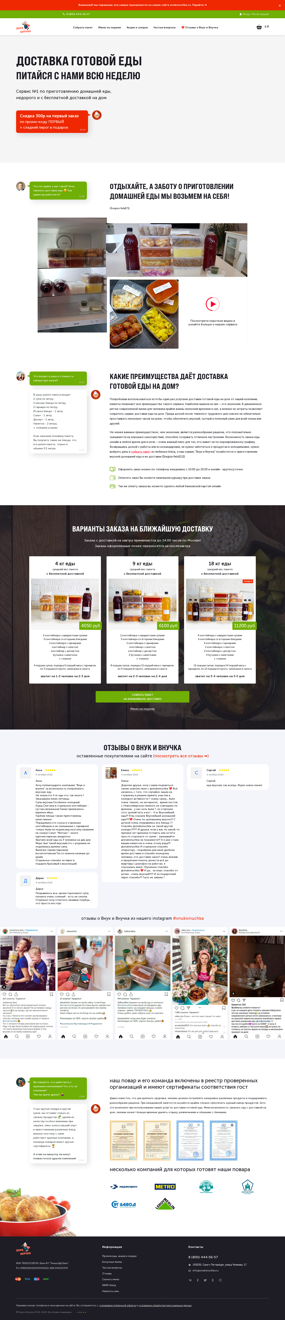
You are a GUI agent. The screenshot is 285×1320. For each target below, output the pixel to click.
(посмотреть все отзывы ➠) (181, 755)
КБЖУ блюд (109, 1285)
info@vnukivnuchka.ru (206, 1270)
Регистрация (260, 14)
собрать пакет (141, 451)
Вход (246, 14)
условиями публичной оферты (117, 1305)
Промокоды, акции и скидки (119, 1256)
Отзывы (107, 1273)
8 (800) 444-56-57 (203, 1257)
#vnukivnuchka (188, 918)
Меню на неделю (142, 709)
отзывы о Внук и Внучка (142, 747)
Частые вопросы (112, 1267)
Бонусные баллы (112, 1261)
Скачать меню (110, 1279)
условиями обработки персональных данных (165, 1305)
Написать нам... (111, 1291)
